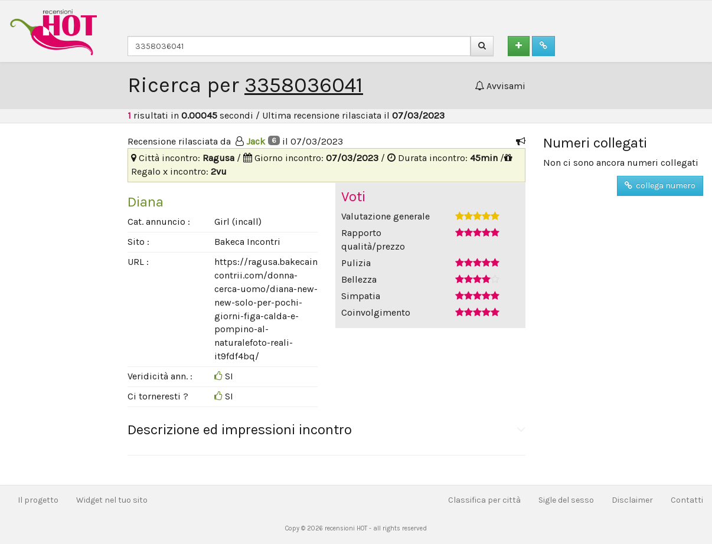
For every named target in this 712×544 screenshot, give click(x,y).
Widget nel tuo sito (112, 500)
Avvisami (500, 85)
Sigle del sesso (566, 500)
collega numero (660, 186)
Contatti (687, 500)
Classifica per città (484, 500)
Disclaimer (632, 500)
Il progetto (38, 500)
